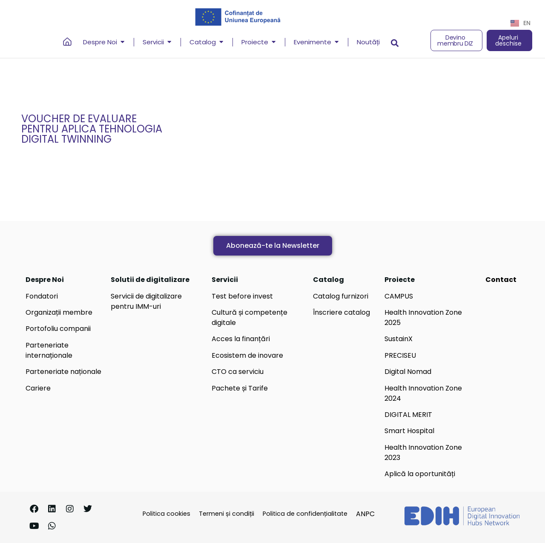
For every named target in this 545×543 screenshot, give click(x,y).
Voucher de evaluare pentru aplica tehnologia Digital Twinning (91, 129)
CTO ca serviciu (238, 371)
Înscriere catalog (341, 312)
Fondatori (42, 296)
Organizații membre (59, 312)
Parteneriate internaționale (49, 350)
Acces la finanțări (241, 339)
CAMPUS (398, 296)
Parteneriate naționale (63, 371)
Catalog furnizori (340, 296)
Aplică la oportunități (419, 474)
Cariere (38, 388)
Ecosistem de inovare (247, 355)
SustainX (398, 339)
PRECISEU (400, 355)
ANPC (365, 514)
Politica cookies (166, 513)
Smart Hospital (409, 431)
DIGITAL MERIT (408, 414)
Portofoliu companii (58, 328)
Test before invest (242, 296)
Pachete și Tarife (240, 388)
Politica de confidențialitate (305, 513)
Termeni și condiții (226, 513)
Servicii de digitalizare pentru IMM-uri (146, 301)
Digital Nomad (407, 371)
